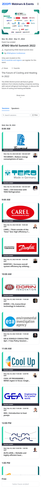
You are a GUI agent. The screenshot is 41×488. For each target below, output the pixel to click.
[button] (16, 68)
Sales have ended (20, 484)
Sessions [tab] (5, 108)
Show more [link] (20, 96)
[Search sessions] (16, 115)
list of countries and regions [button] (12, 60)
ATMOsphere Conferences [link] (16, 53)
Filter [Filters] (35, 115)
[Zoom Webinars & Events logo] (18, 4)
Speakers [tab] (15, 108)
